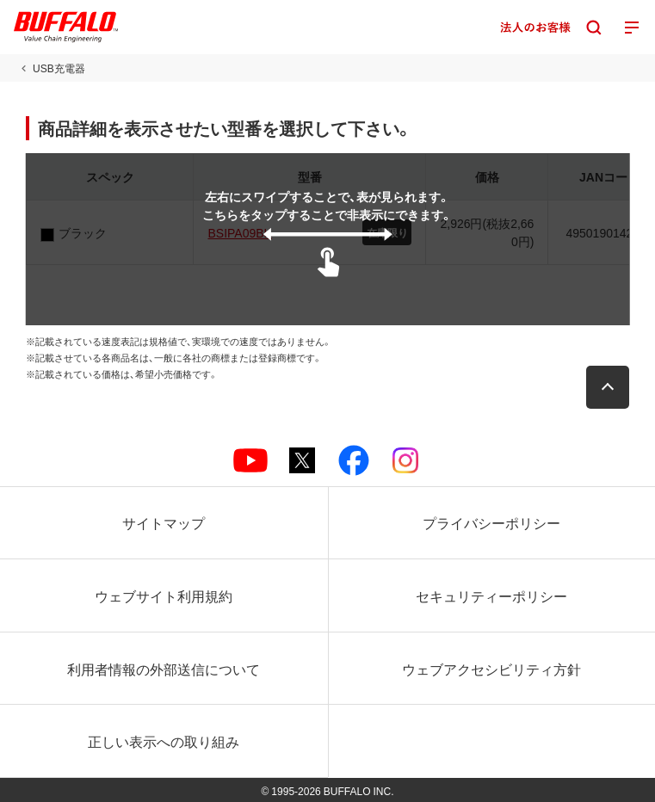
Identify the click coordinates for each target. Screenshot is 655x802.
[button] (607, 387)
